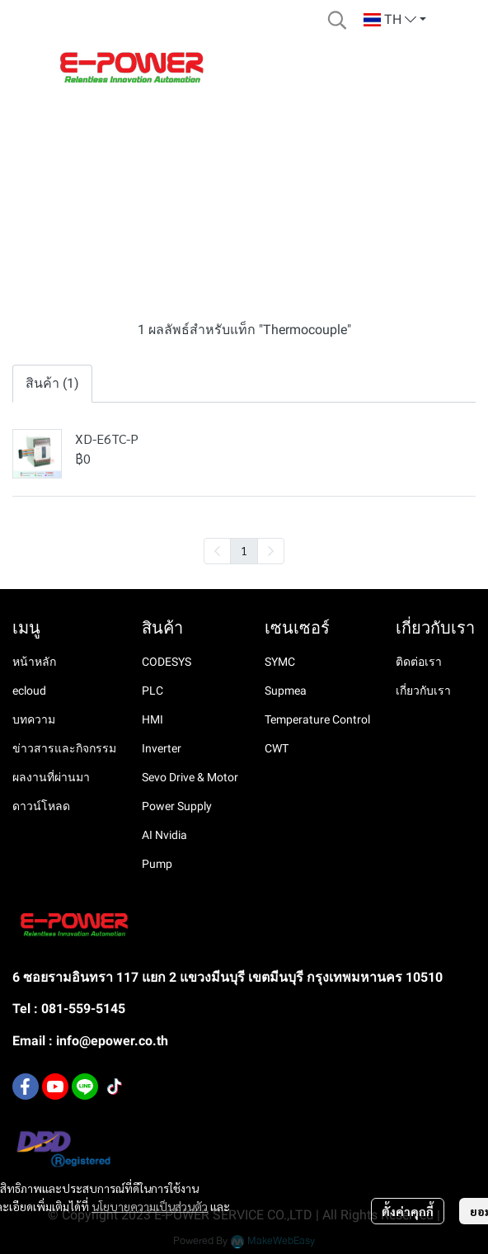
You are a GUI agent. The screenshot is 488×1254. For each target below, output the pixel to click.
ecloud (29, 690)
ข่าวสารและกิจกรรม (64, 748)
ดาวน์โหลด (41, 806)
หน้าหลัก (34, 661)
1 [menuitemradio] (244, 550)
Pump (157, 863)
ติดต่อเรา (419, 661)
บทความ (33, 719)
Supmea (286, 690)
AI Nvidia (164, 835)
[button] (337, 20)
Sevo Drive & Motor (190, 777)
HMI (152, 719)
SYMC (280, 661)
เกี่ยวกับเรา (423, 690)
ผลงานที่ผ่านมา (51, 777)
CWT (277, 748)
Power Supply (177, 806)
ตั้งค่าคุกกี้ (408, 1211)
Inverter (161, 748)
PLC (152, 690)
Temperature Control (317, 719)
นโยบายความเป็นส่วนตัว (150, 1206)
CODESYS (166, 661)
